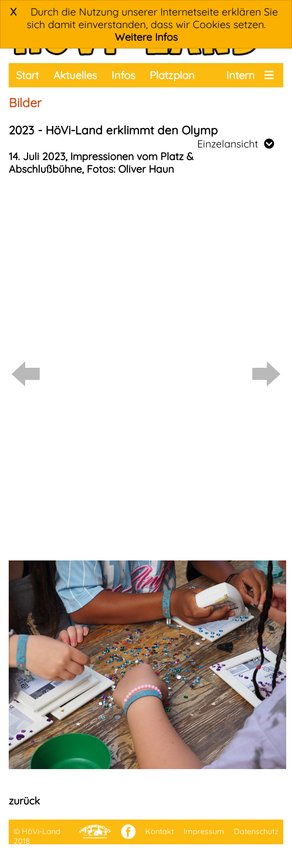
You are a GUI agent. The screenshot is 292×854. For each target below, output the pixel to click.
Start (27, 75)
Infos (123, 75)
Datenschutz (256, 831)
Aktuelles (75, 75)
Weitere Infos (146, 37)
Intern (240, 75)
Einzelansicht (235, 143)
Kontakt (159, 831)
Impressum (204, 831)
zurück (24, 800)
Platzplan (172, 75)
